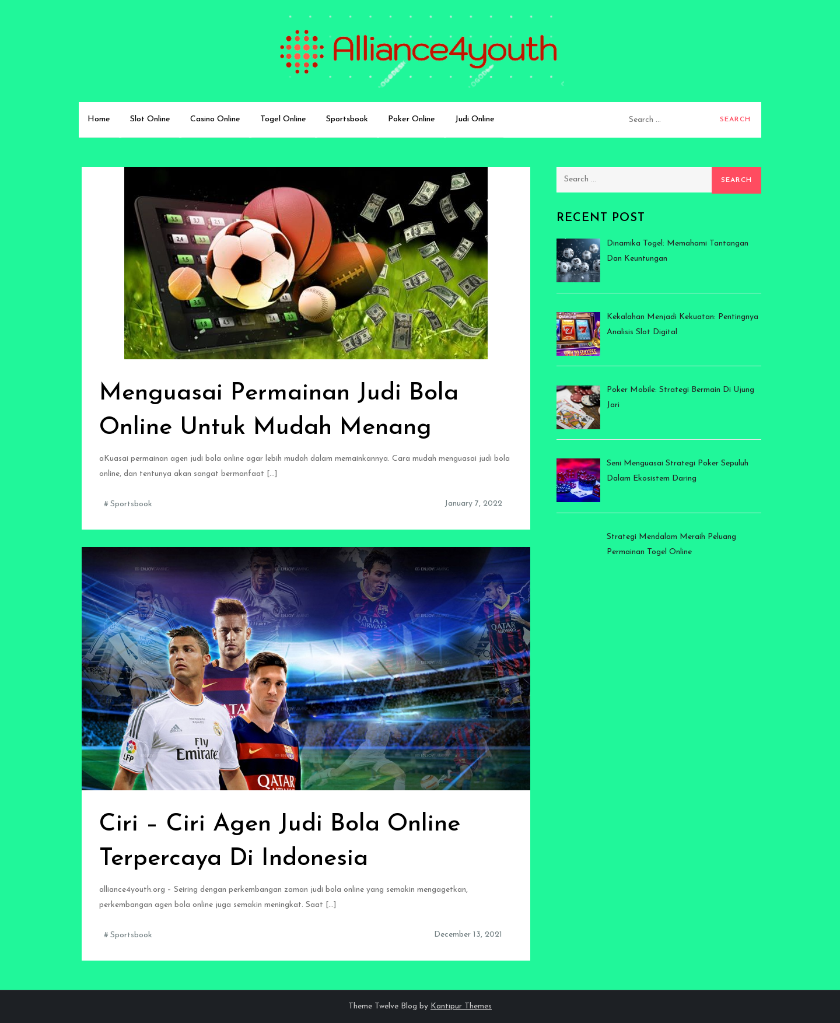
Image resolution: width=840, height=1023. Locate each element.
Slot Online (150, 119)
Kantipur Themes (461, 1006)
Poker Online (411, 119)
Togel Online (283, 119)
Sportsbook (347, 119)
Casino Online (215, 119)
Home (99, 119)
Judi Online (475, 119)
